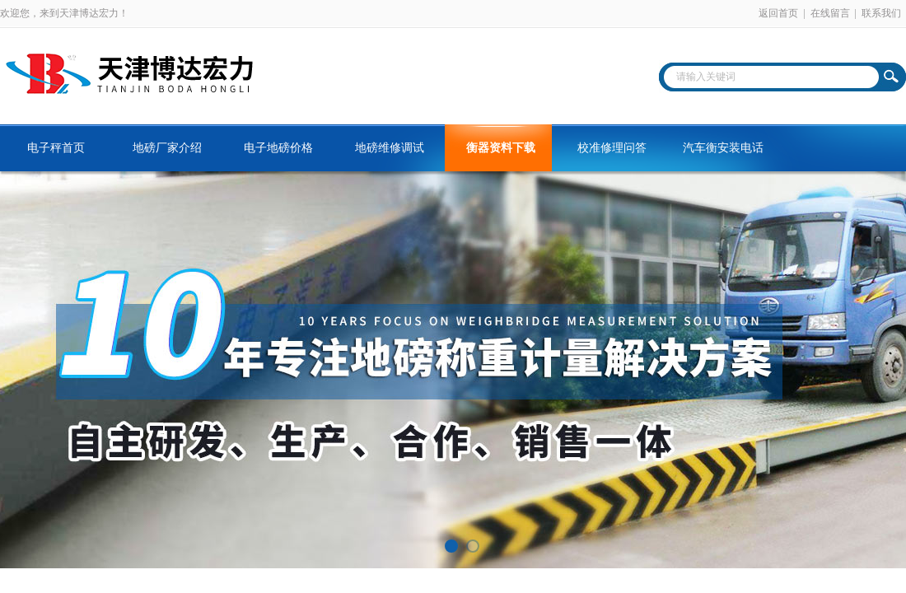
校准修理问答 (612, 148)
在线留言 (830, 13)
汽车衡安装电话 (723, 148)
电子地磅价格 (278, 148)
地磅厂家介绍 (167, 148)
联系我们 (881, 13)
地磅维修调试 (389, 148)
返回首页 (778, 13)
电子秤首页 (56, 148)
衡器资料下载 (500, 148)
